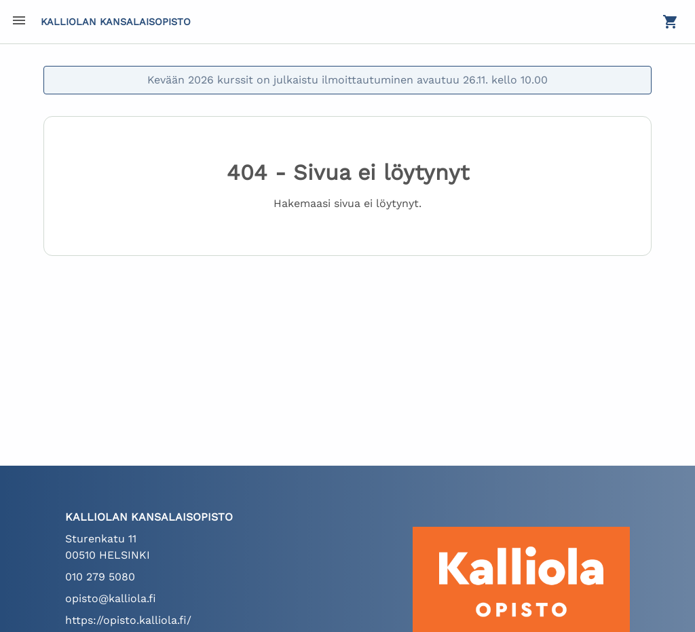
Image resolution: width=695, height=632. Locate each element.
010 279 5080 (100, 576)
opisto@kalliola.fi (110, 598)
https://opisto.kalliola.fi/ (128, 620)
